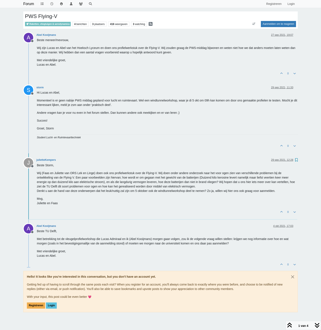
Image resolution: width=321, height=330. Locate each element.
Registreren (36, 305)
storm (40, 87)
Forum (28, 4)
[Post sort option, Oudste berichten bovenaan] (253, 24)
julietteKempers (46, 159)
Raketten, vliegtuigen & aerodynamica (48, 24)
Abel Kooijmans (46, 34)
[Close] (292, 277)
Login (51, 305)
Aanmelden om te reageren (278, 23)
